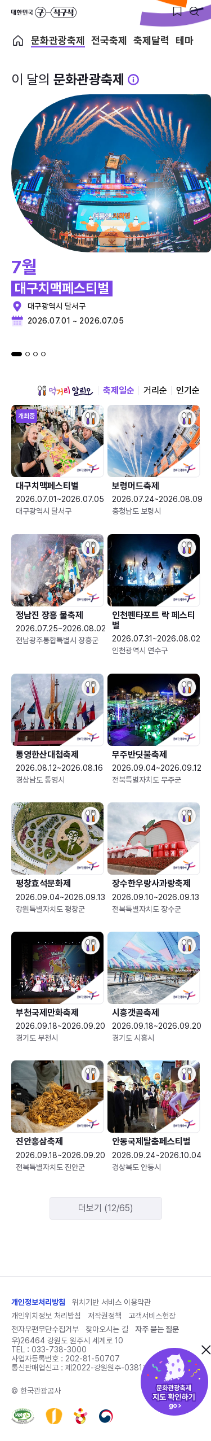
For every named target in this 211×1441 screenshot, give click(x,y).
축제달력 (151, 40)
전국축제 (109, 40)
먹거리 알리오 (65, 390)
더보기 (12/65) (105, 1208)
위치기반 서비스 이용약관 (111, 1302)
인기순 (188, 390)
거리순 (155, 390)
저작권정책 (105, 1315)
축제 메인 (18, 40)
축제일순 (118, 390)
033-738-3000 (59, 1349)
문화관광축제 (58, 40)
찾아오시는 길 (107, 1329)
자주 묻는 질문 (157, 1329)
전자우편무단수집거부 (45, 1329)
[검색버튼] (194, 11)
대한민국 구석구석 (44, 12)
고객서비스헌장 (152, 1315)
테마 (185, 40)
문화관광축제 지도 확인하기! (174, 1381)
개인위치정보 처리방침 (46, 1315)
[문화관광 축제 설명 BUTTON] (133, 80)
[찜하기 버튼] (177, 11)
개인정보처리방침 (38, 1302)
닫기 (206, 1349)
